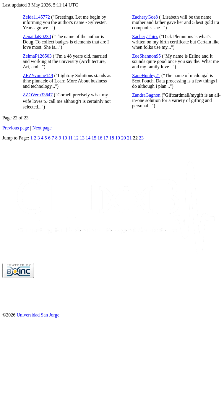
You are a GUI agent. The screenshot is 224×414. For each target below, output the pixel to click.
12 (76, 137)
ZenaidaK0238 (37, 36)
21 (129, 137)
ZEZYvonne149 (38, 75)
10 (64, 137)
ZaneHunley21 (146, 75)
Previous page (15, 127)
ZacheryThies (145, 36)
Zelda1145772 (36, 17)
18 (111, 137)
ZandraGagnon (146, 95)
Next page (41, 127)
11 (70, 137)
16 (100, 137)
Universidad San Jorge (38, 314)
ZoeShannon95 (146, 56)
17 (105, 137)
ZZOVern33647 (38, 94)
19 (117, 137)
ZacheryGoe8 (145, 17)
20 (123, 137)
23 (141, 137)
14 (88, 137)
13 (82, 137)
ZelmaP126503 (37, 56)
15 (94, 137)
